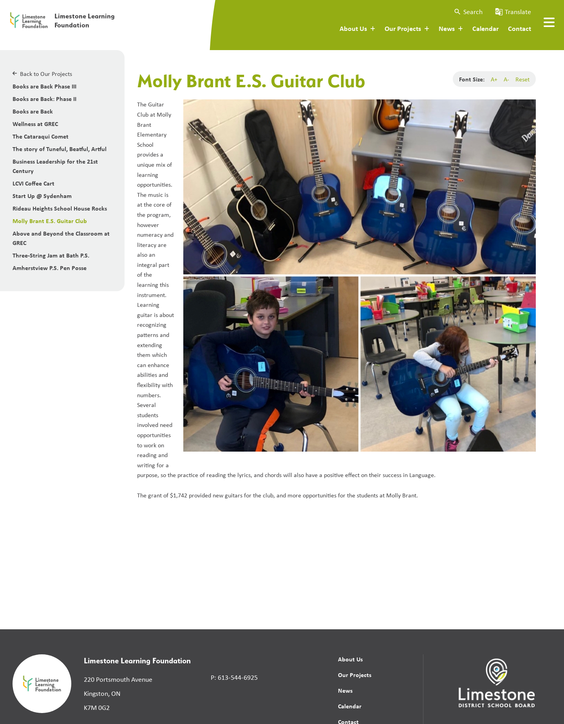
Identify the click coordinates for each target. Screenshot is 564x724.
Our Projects (354, 674)
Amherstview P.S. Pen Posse (50, 267)
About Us (350, 659)
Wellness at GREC (35, 123)
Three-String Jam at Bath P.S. (51, 255)
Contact (519, 28)
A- (506, 79)
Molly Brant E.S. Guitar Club (50, 220)
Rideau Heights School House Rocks (60, 208)
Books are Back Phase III (44, 86)
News (345, 690)
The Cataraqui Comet (41, 136)
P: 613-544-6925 (234, 677)
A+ (494, 79)
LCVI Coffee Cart (33, 183)
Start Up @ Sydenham (42, 195)
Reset (522, 79)
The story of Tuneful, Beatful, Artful (60, 148)
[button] (468, 11)
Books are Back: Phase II (44, 98)
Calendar (485, 28)
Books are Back (33, 111)
